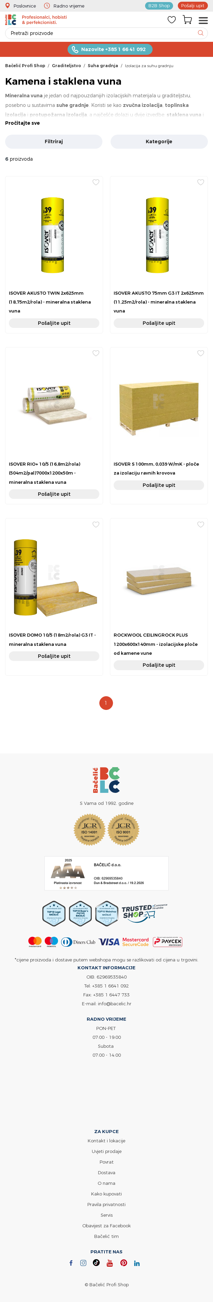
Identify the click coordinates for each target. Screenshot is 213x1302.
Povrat (107, 1162)
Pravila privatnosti (106, 1204)
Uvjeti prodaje (107, 1151)
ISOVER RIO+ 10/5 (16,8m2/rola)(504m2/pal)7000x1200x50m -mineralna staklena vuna (44, 473)
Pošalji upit (192, 5)
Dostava (106, 1172)
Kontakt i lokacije (106, 1140)
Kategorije (159, 141)
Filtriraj (54, 141)
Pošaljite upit (54, 323)
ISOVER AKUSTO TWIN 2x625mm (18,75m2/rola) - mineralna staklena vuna (50, 302)
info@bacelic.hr (114, 1003)
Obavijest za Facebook (106, 1225)
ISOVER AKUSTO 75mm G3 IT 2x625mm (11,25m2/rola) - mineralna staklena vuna (159, 302)
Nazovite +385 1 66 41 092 (113, 49)
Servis (107, 1215)
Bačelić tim (106, 1236)
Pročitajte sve (22, 123)
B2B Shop (159, 5)
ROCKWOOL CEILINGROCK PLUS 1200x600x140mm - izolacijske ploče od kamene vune (156, 644)
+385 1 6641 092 (110, 985)
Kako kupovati (106, 1193)
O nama (106, 1183)
